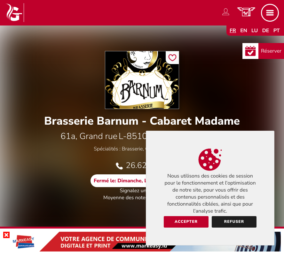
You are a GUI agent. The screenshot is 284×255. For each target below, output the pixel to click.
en (243, 30)
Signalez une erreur (142, 190)
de (265, 30)
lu (254, 30)
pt (276, 30)
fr (233, 30)
